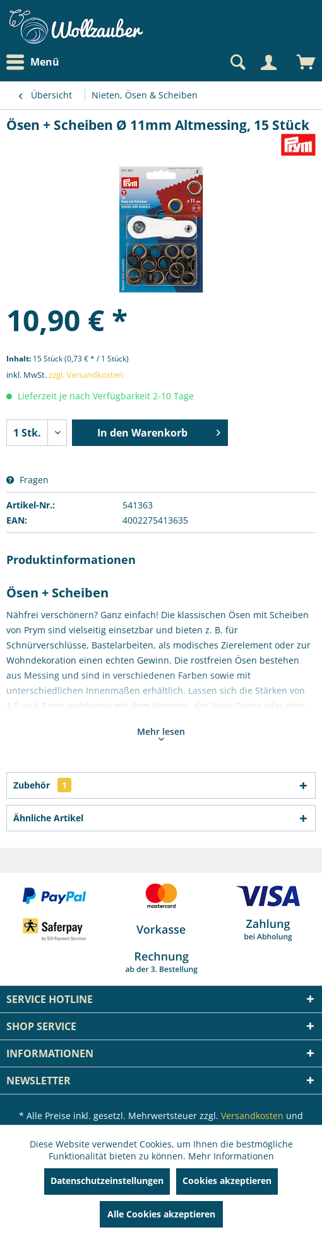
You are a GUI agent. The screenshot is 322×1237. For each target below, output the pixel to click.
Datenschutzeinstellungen (107, 1181)
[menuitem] (36, 62)
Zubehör (42, 785)
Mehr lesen (161, 733)
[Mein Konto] (268, 62)
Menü (32, 62)
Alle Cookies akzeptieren (161, 1214)
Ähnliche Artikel (48, 818)
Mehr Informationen (231, 1156)
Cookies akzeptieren (226, 1181)
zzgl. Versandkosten (86, 374)
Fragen (27, 480)
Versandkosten (252, 1116)
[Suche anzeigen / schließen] (236, 62)
